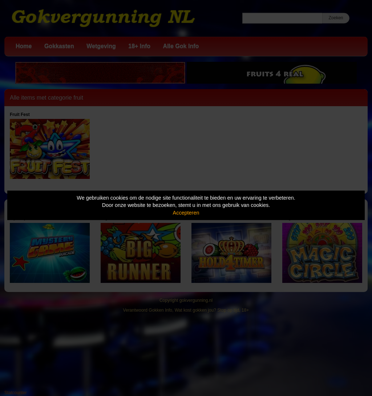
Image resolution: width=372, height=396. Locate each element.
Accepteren (186, 213)
